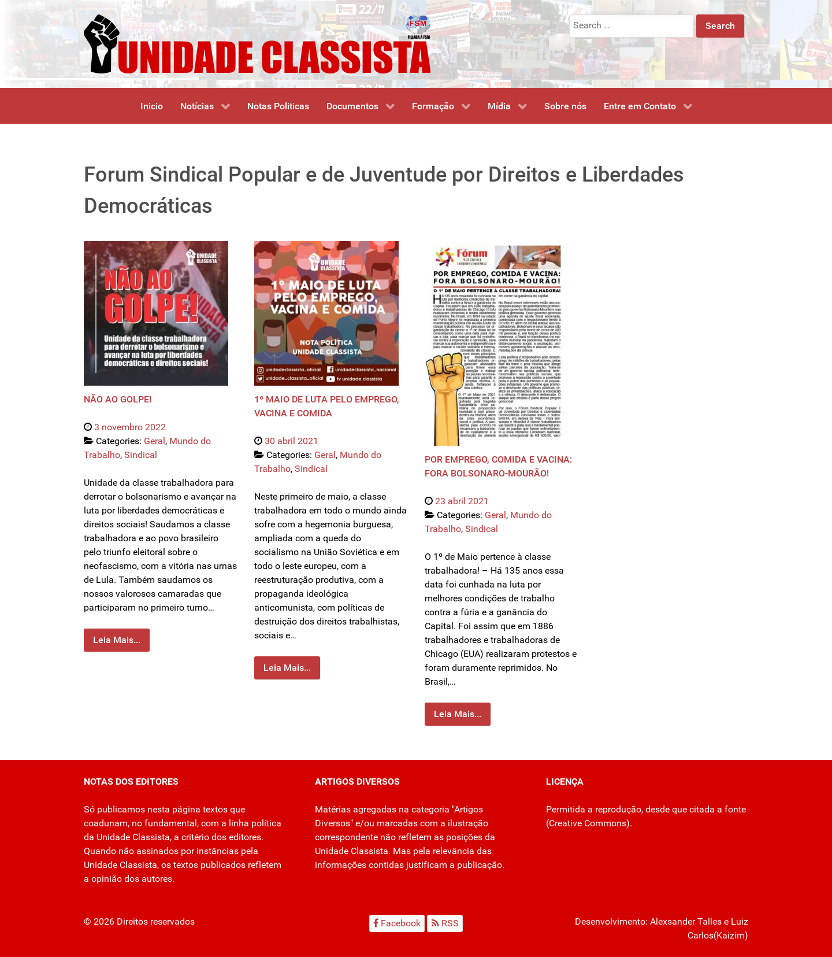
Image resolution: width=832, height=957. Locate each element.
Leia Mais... (116, 639)
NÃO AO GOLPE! (117, 399)
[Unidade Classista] (257, 43)
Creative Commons (587, 823)
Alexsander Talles (686, 921)
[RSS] (445, 923)
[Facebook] (397, 923)
